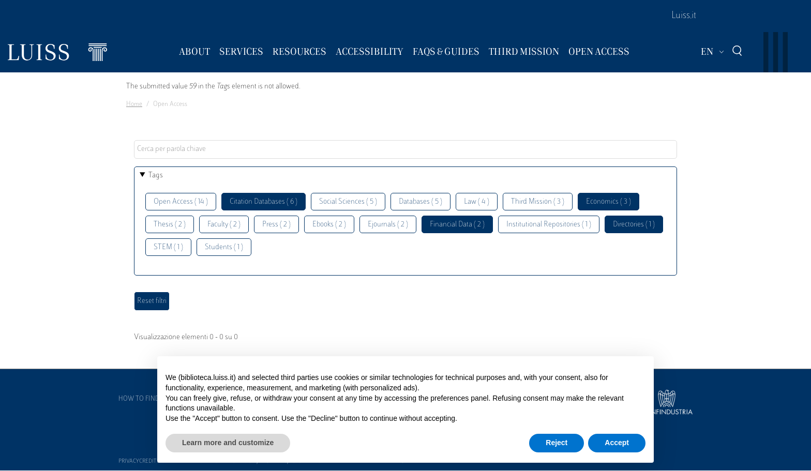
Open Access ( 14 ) (181, 202)
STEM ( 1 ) (168, 247)
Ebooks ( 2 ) (329, 225)
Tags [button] (155, 175)
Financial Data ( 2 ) (457, 225)
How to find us (143, 399)
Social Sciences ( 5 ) (348, 202)
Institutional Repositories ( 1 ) (548, 225)
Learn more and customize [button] (228, 442)
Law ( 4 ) (476, 202)
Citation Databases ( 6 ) (263, 202)
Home (134, 104)
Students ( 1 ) (224, 247)
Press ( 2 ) (276, 225)
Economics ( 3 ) (608, 202)
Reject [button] (556, 442)
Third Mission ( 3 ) (537, 202)
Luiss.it (683, 16)
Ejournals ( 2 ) (388, 225)
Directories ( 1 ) (634, 225)
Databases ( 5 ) (420, 202)
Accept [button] (617, 442)
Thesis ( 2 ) (170, 225)
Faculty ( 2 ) (224, 225)
